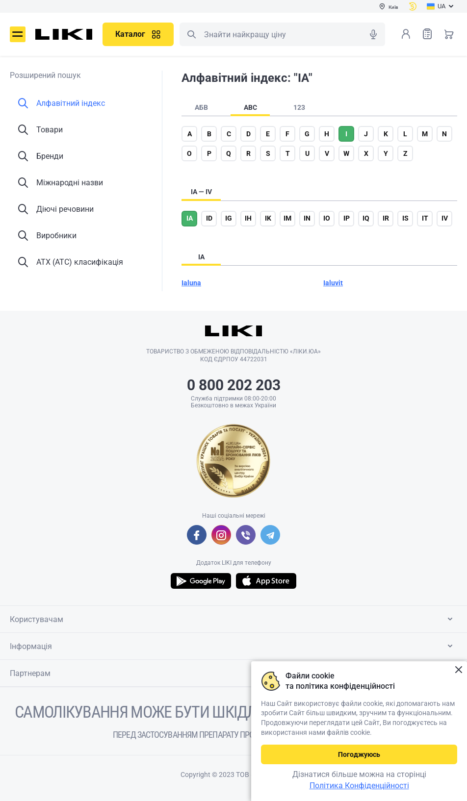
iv (444, 218)
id (209, 218)
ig (228, 218)
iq (366, 218)
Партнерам (233, 673)
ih (248, 218)
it (425, 218)
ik (268, 218)
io (326, 218)
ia (189, 218)
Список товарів (427, 33)
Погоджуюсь (359, 754)
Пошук (191, 34)
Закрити (458, 669)
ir (386, 218)
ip (346, 218)
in (307, 218)
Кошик (449, 33)
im (287, 218)
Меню (18, 34)
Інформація (233, 646)
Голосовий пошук (373, 34)
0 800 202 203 (234, 385)
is (405, 218)
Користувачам (233, 619)
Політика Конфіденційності (359, 785)
